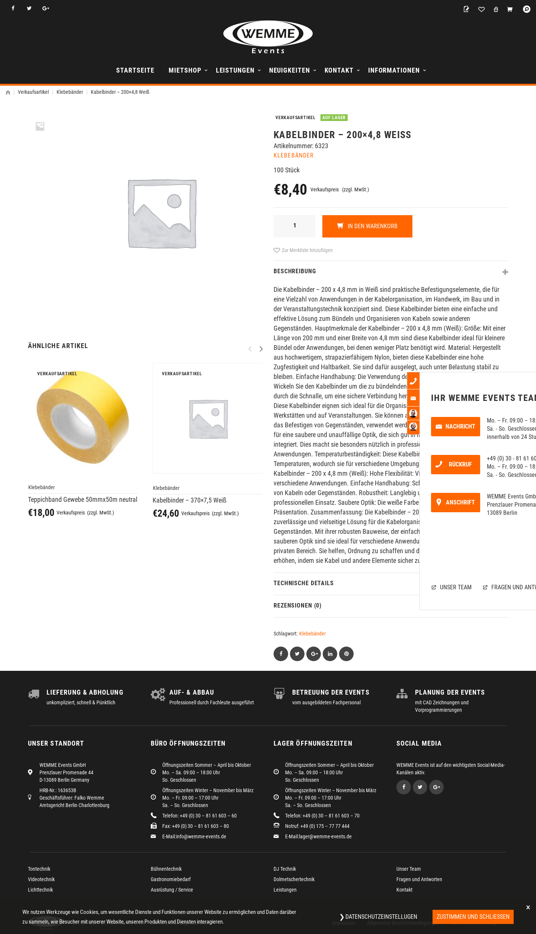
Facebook (13, 8)
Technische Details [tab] (304, 583)
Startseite (135, 70)
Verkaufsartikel (33, 92)
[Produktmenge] (294, 226)
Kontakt (339, 70)
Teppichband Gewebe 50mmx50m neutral (82, 499)
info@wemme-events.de (201, 836)
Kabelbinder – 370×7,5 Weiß (189, 500)
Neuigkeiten (289, 70)
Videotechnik (41, 879)
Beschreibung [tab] (295, 271)
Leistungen (235, 70)
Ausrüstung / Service (172, 890)
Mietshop (185, 70)
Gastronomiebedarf (171, 879)
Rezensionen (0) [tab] (298, 605)
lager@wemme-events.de (325, 836)
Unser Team (408, 869)
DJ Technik (285, 869)
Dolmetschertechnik (294, 879)
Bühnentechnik (166, 869)
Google (45, 8)
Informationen (394, 70)
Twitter (29, 8)
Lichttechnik (40, 890)
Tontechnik (39, 869)
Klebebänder (70, 92)
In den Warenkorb (372, 226)
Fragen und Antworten (419, 879)
